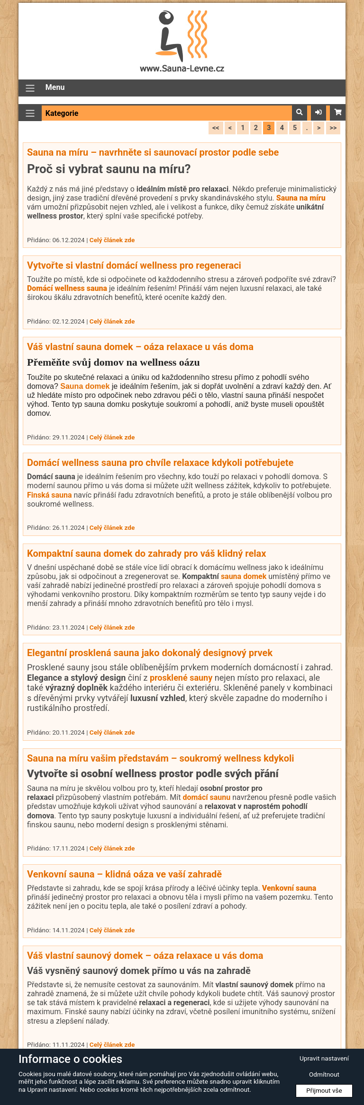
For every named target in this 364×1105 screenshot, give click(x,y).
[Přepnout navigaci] (30, 88)
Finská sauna (49, 495)
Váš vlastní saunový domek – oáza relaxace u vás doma (145, 955)
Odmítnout (324, 1074)
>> (333, 128)
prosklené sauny (181, 678)
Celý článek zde (112, 240)
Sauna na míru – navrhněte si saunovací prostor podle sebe (153, 152)
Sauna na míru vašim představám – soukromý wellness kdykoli (160, 758)
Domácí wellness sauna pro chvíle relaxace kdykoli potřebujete (160, 462)
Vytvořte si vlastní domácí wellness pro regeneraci (134, 265)
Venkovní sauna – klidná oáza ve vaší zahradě (124, 874)
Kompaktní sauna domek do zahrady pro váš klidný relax (146, 553)
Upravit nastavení (324, 1058)
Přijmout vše (324, 1090)
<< (215, 128)
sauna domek (243, 576)
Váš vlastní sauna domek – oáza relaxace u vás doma (140, 346)
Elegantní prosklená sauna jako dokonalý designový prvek (150, 652)
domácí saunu (206, 797)
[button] (299, 112)
